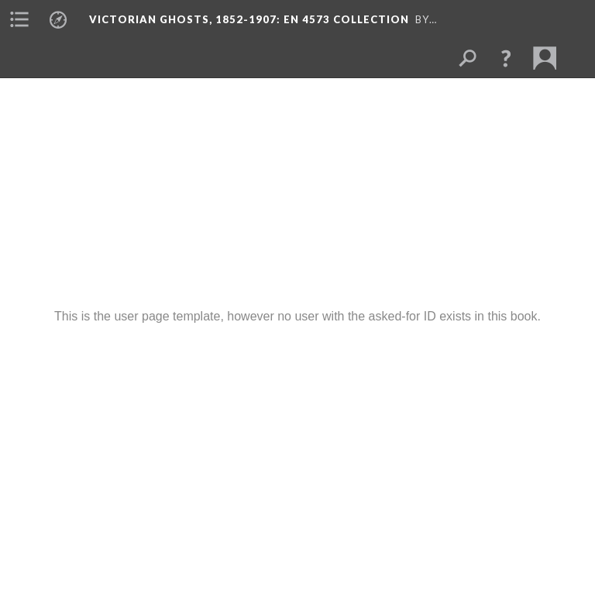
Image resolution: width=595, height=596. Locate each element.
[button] (506, 58)
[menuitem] (19, 19)
